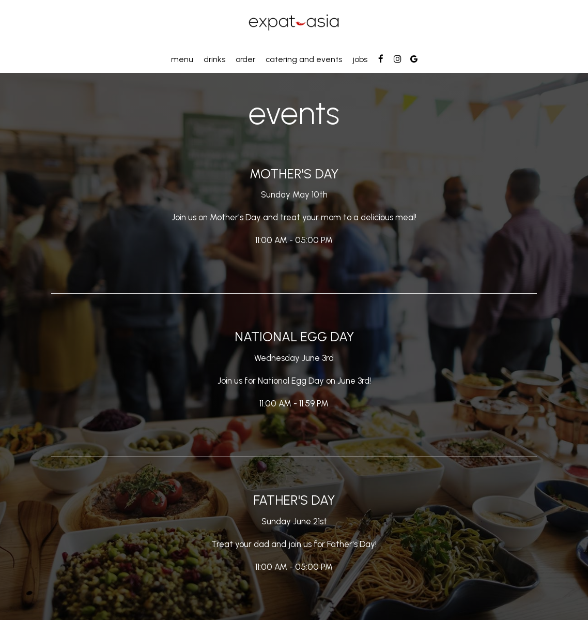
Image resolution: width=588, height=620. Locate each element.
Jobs (359, 59)
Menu (182, 59)
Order (245, 59)
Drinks (214, 59)
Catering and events (304, 59)
